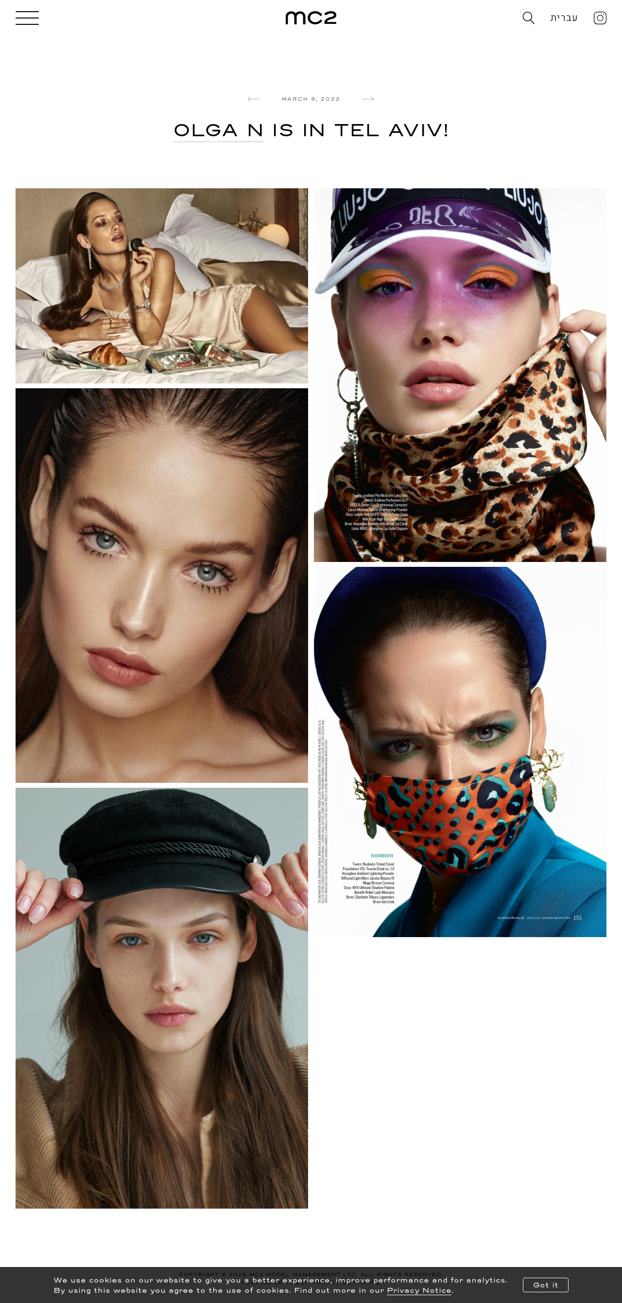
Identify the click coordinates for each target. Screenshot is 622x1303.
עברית (564, 18)
